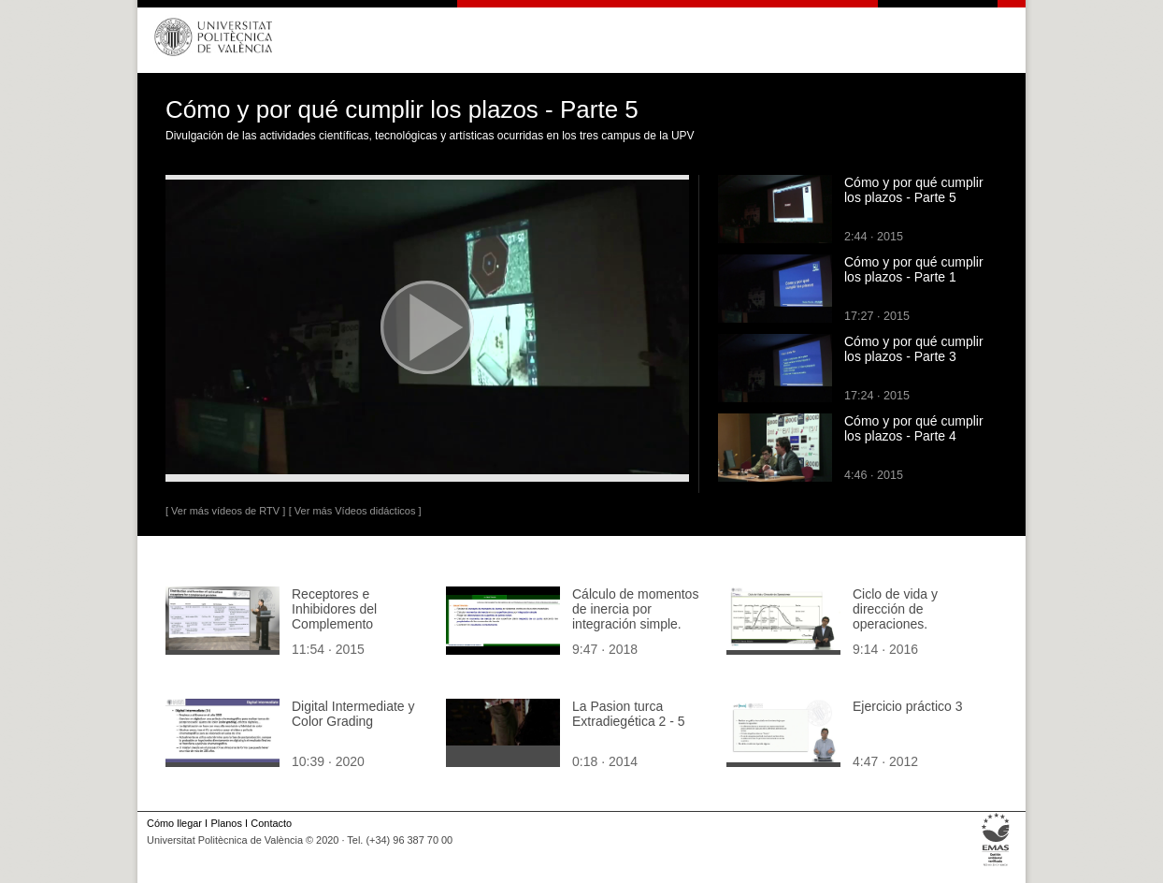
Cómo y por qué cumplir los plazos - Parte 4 (914, 428)
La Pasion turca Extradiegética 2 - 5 (628, 714)
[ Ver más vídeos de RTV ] (225, 510)
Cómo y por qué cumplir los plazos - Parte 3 (914, 349)
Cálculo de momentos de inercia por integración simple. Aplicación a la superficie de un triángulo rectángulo (635, 631)
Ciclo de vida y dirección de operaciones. (895, 608)
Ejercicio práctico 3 (908, 706)
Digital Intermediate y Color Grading (353, 714)
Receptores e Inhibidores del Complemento (334, 608)
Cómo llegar (174, 823)
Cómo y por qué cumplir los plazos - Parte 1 (914, 269)
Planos (225, 823)
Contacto (271, 823)
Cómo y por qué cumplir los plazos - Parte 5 (914, 190)
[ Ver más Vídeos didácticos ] (355, 510)
